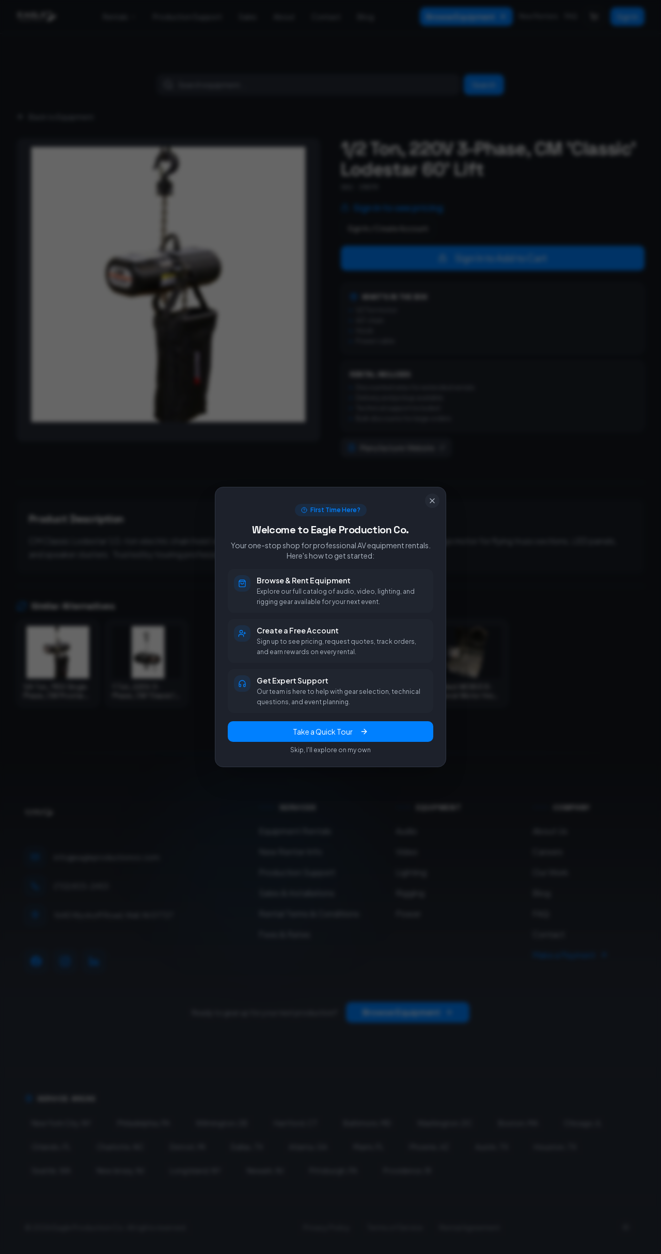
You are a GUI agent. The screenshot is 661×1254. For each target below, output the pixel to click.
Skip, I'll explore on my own (330, 750)
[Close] (432, 501)
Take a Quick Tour (330, 731)
